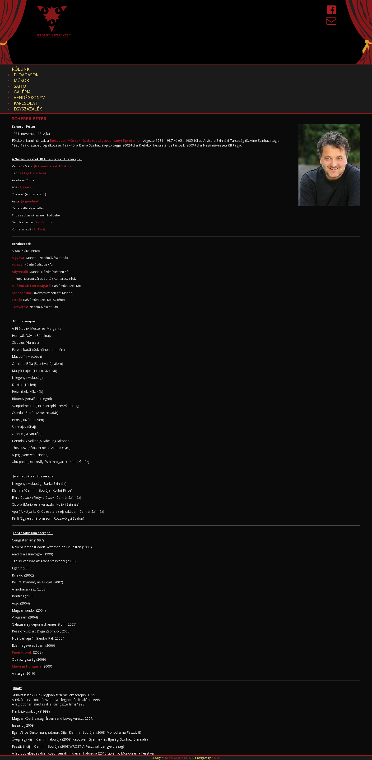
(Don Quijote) (43, 182)
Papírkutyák (22, 612)
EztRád (17, 260)
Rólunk (20, 69)
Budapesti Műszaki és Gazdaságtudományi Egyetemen (96, 100)
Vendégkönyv (155, 69)
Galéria (123, 69)
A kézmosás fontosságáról (31, 246)
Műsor (78, 69)
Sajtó (100, 69)
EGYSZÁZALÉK (226, 69)
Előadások (50, 69)
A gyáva (18, 218)
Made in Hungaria (27, 626)
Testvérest (20, 267)
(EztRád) (38, 189)
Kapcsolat (191, 69)
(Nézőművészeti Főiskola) (52, 126)
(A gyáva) (25, 147)
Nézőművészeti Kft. (176, 758)
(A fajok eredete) (33, 133)
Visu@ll (215, 758)
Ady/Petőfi (20, 232)
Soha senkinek (22, 253)
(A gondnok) (29, 161)
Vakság (17, 225)
